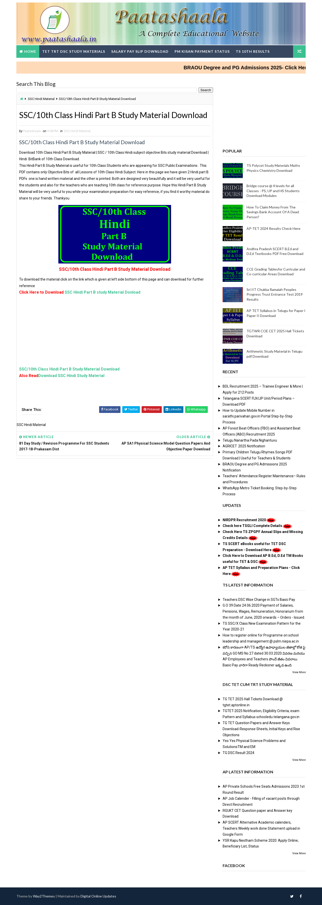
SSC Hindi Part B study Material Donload (102, 292)
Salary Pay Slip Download (140, 51)
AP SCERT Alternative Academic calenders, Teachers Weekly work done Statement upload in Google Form (261, 828)
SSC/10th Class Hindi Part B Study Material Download (69, 369)
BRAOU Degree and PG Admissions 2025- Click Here (252, 67)
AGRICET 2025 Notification (244, 446)
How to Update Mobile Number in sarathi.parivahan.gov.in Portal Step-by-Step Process (258, 416)
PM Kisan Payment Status (202, 51)
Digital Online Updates (98, 896)
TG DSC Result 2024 (238, 753)
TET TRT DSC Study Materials (73, 51)
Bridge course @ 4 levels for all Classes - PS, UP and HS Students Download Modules (273, 191)
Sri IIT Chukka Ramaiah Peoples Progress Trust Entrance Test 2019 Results (275, 294)
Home (30, 51)
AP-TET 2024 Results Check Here (273, 228)
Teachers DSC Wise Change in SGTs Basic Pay (259, 600)
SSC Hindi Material (41, 99)
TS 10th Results (253, 51)
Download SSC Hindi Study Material (71, 375)
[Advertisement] (114, 331)
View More (299, 672)
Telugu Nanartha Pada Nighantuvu (250, 440)
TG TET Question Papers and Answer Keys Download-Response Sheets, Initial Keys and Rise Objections (261, 729)
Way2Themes (44, 896)
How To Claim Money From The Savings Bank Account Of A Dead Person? (273, 212)
